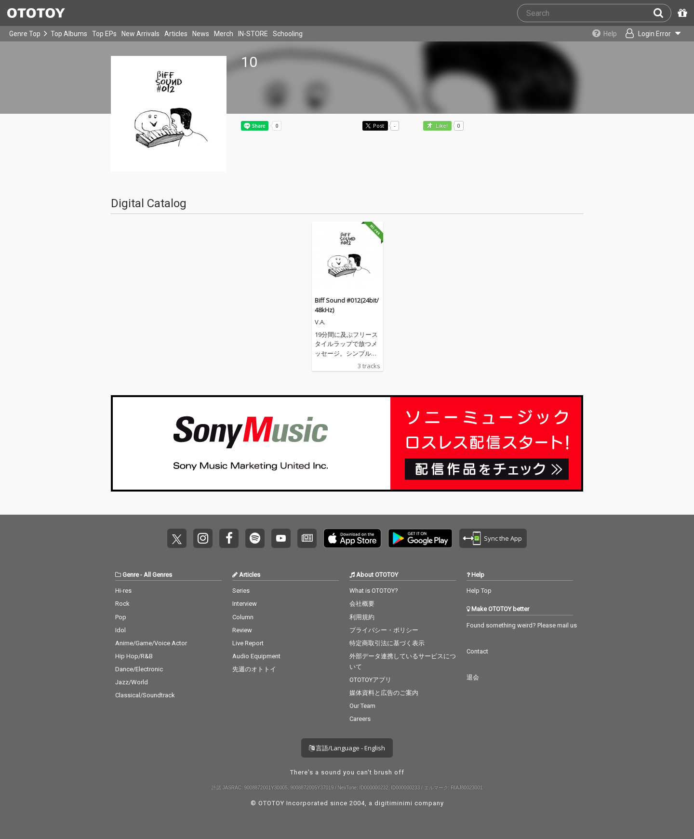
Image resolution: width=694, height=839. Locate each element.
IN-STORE (253, 34)
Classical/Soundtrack (145, 695)
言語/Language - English (347, 748)
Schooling (288, 34)
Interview (244, 603)
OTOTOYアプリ (370, 679)
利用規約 (361, 617)
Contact (477, 651)
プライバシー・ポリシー (383, 630)
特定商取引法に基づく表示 (387, 643)
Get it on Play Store (420, 538)
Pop (120, 617)
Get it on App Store (352, 538)
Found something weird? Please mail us (522, 625)
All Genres (158, 574)
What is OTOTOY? (373, 590)
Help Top (479, 590)
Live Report (248, 643)
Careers (360, 718)
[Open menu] (653, 33)
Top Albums (69, 34)
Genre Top (24, 34)
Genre (130, 574)
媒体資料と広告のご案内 (383, 692)
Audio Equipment (256, 656)
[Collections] (603, 33)
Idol (120, 630)
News (200, 34)
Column (243, 617)
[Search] (662, 13)
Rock (122, 603)
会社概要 (361, 603)
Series (241, 590)
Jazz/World (131, 682)
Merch (223, 34)
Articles (175, 34)
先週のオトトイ (254, 669)
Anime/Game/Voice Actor (151, 643)
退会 (473, 677)
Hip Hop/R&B (134, 656)
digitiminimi (393, 803)
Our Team (362, 705)
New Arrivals (140, 34)
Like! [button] (441, 126)
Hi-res (123, 590)
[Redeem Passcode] (681, 13)
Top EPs (104, 34)
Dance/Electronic (139, 669)
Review (242, 630)
